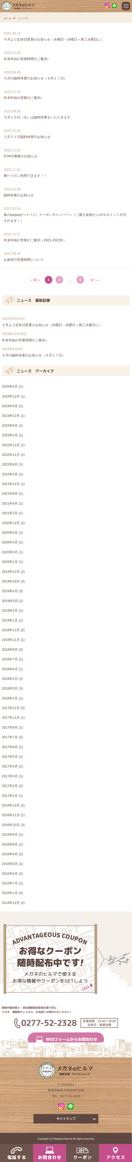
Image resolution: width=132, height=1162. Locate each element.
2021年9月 (10, 493)
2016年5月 (10, 864)
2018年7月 (10, 659)
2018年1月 (10, 698)
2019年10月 (11, 581)
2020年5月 (10, 533)
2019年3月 (10, 601)
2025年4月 (10, 386)
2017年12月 (11, 708)
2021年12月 (11, 484)
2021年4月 (10, 503)
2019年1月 (10, 620)
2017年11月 (11, 718)
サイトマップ (65, 1119)
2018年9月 (10, 649)
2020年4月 (10, 542)
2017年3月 (10, 776)
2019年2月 (10, 610)
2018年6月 (10, 669)
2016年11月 (11, 815)
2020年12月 (11, 523)
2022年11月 (11, 455)
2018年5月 (10, 679)
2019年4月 (10, 591)
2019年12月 (11, 572)
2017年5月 (10, 757)
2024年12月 (11, 396)
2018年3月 (10, 688)
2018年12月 (11, 630)
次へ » (95, 280)
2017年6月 (10, 747)
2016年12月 (11, 805)
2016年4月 (10, 873)
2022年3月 (10, 474)
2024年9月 (10, 406)
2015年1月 (10, 893)
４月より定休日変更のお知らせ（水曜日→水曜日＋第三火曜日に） (52, 325)
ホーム (8, 18)
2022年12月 (11, 445)
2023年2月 (10, 435)
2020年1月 (10, 562)
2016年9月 (10, 834)
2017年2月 (10, 786)
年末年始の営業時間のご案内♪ (24, 340)
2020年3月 (10, 552)
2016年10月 (11, 825)
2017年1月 (10, 796)
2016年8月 (10, 844)
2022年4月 (10, 464)
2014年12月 (11, 903)
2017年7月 (10, 737)
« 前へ (35, 280)
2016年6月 (10, 854)
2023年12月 (11, 416)
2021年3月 (10, 513)
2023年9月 (10, 425)
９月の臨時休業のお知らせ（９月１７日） (33, 355)
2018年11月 (11, 640)
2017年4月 (10, 766)
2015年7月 (10, 883)
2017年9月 (10, 727)
